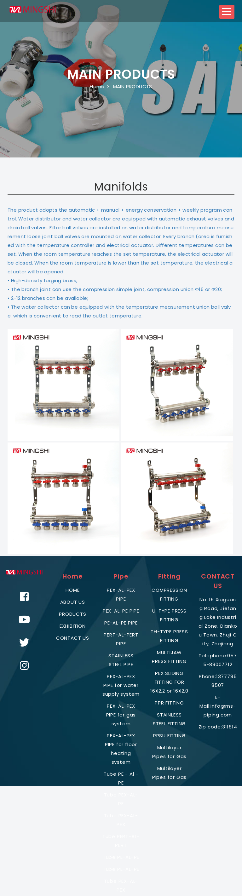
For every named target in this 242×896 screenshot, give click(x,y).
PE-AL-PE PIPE (121, 622)
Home (97, 86)
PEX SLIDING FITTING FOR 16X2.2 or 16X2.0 (169, 682)
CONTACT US (72, 638)
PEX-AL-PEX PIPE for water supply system (121, 685)
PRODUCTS (72, 614)
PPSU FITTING (169, 735)
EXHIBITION (73, 626)
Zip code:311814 (218, 726)
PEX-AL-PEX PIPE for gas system (121, 715)
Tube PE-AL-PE (121, 857)
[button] (226, 12)
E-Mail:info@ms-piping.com (217, 706)
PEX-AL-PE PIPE (121, 611)
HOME (72, 590)
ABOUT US (72, 602)
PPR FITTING (169, 702)
